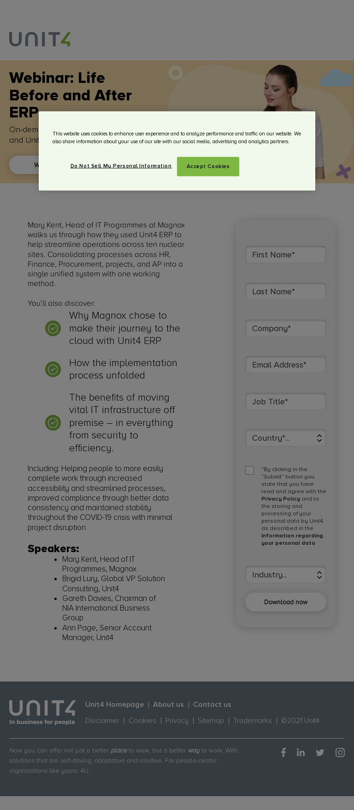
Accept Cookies (208, 166)
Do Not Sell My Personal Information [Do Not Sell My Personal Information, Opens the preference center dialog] (121, 166)
